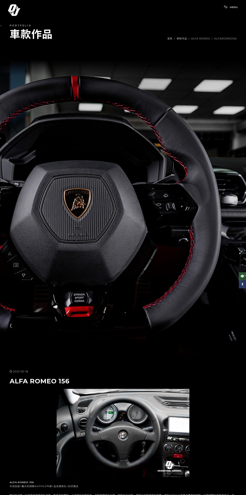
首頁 (169, 38)
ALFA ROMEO (200, 38)
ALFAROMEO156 (225, 38)
